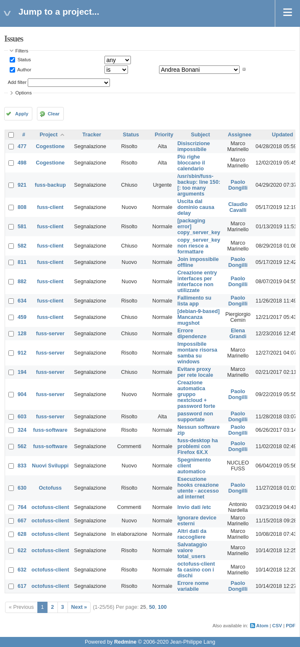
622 (22, 550)
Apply (21, 113)
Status (23, 59)
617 (22, 586)
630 (22, 488)
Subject (200, 135)
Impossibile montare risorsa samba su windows (197, 353)
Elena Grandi (238, 333)
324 (22, 430)
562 (22, 446)
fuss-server (50, 334)
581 (22, 227)
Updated (282, 135)
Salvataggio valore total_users (192, 550)
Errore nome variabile (193, 586)
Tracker (91, 135)
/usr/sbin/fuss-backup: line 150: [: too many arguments (198, 185)
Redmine (125, 642)
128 (22, 334)
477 (22, 146)
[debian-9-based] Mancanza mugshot (198, 317)
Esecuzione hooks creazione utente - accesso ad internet (198, 488)
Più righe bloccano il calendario (191, 163)
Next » (79, 607)
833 (22, 466)
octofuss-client (50, 507)
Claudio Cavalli (238, 207)
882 (22, 281)
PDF (290, 625)
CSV (277, 625)
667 (22, 521)
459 (22, 317)
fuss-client (50, 207)
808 (22, 207)
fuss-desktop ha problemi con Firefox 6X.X (197, 446)
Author (23, 69)
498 (22, 163)
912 (22, 353)
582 (22, 246)
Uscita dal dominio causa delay (195, 207)
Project (48, 135)
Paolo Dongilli (238, 185)
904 (22, 394)
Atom (262, 625)
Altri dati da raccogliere (191, 534)
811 (22, 262)
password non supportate (195, 417)
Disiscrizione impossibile (193, 146)
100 (162, 607)
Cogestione (50, 146)
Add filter (17, 82)
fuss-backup (50, 185)
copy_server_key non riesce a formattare (198, 246)
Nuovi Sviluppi (50, 466)
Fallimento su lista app (194, 301)
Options (24, 92)
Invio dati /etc (194, 507)
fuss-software (50, 430)
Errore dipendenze (191, 333)
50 (152, 607)
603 (22, 417)
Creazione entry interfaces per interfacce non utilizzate (197, 281)
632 (22, 570)
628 (22, 534)
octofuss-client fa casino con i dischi (196, 570)
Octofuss (50, 488)
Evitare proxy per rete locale (195, 372)
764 (22, 507)
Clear (54, 113)
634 (22, 301)
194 (22, 372)
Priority (164, 135)
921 (22, 185)
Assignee (239, 135)
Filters (22, 50)
